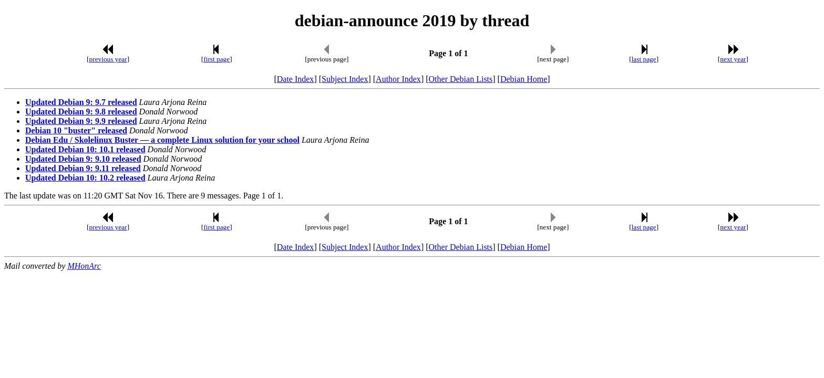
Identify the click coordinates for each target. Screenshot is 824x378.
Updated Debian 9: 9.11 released (83, 168)
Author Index (398, 79)
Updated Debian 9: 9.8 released (81, 111)
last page (644, 59)
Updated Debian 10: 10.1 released (85, 149)
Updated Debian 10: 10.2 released (85, 177)
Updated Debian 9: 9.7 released (81, 102)
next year (733, 59)
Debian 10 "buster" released (76, 130)
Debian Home (523, 79)
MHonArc (83, 265)
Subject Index (345, 79)
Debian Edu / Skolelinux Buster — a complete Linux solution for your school (162, 139)
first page (216, 59)
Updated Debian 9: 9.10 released (83, 158)
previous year (108, 59)
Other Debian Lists (461, 79)
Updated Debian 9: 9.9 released (81, 121)
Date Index (295, 79)
